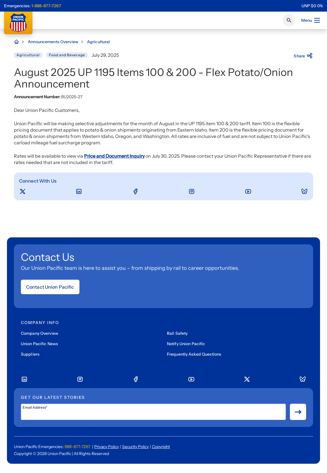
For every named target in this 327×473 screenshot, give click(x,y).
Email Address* (35, 407)
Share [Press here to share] (303, 55)
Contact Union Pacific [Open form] (50, 287)
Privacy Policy (106, 446)
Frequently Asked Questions (194, 354)
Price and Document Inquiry (114, 156)
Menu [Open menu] (311, 20)
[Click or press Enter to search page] (289, 20)
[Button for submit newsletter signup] (298, 412)
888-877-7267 (77, 446)
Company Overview (39, 333)
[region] (312, 6)
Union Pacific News (39, 343)
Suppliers (30, 354)
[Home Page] (19, 41)
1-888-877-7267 (46, 5)
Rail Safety (177, 333)
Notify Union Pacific (186, 343)
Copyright (161, 446)
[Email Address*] (153, 412)
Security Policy (135, 446)
